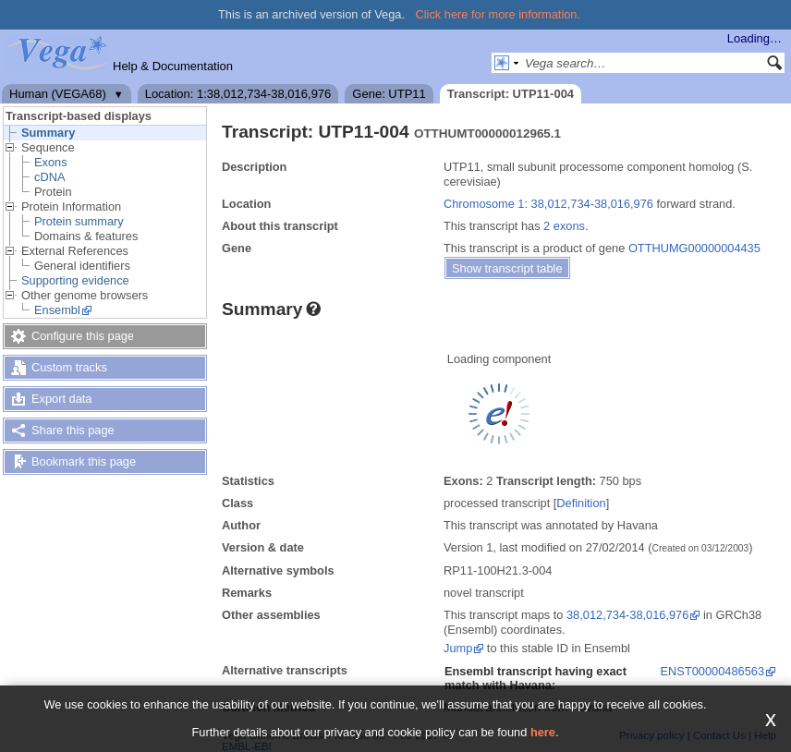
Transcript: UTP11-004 (510, 94)
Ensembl (57, 310)
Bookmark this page (83, 461)
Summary (48, 132)
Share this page (73, 430)
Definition (580, 503)
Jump (458, 648)
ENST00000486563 (712, 671)
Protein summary (79, 221)
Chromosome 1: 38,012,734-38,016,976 (548, 204)
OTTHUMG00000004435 (694, 248)
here (542, 732)
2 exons (564, 226)
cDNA (49, 177)
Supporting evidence (75, 280)
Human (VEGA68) (57, 94)
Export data (61, 399)
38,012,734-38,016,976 (627, 615)
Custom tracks (69, 367)
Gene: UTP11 (389, 94)
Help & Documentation (173, 66)
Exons (50, 162)
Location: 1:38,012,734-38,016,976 (238, 94)
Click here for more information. (498, 14)
